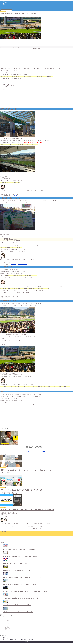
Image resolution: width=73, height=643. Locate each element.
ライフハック (3, 11)
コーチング (7, 632)
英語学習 (4, 4)
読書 (6, 629)
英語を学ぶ (5, 622)
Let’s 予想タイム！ (6, 86)
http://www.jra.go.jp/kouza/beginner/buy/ (18, 297)
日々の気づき (8, 630)
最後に (4, 89)
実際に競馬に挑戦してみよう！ (9, 85)
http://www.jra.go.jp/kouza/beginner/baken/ (19, 264)
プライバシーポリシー (5, 641)
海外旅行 (4, 5)
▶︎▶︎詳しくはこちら (36, 528)
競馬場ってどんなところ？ (8, 84)
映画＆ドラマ (8, 628)
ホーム (4, 1)
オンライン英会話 (8, 623)
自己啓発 (7, 627)
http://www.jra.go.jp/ (14, 195)
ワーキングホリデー (6, 3)
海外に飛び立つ (6, 618)
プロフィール (5, 2)
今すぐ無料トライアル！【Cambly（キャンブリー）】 (36, 451)
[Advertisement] (36, 57)
